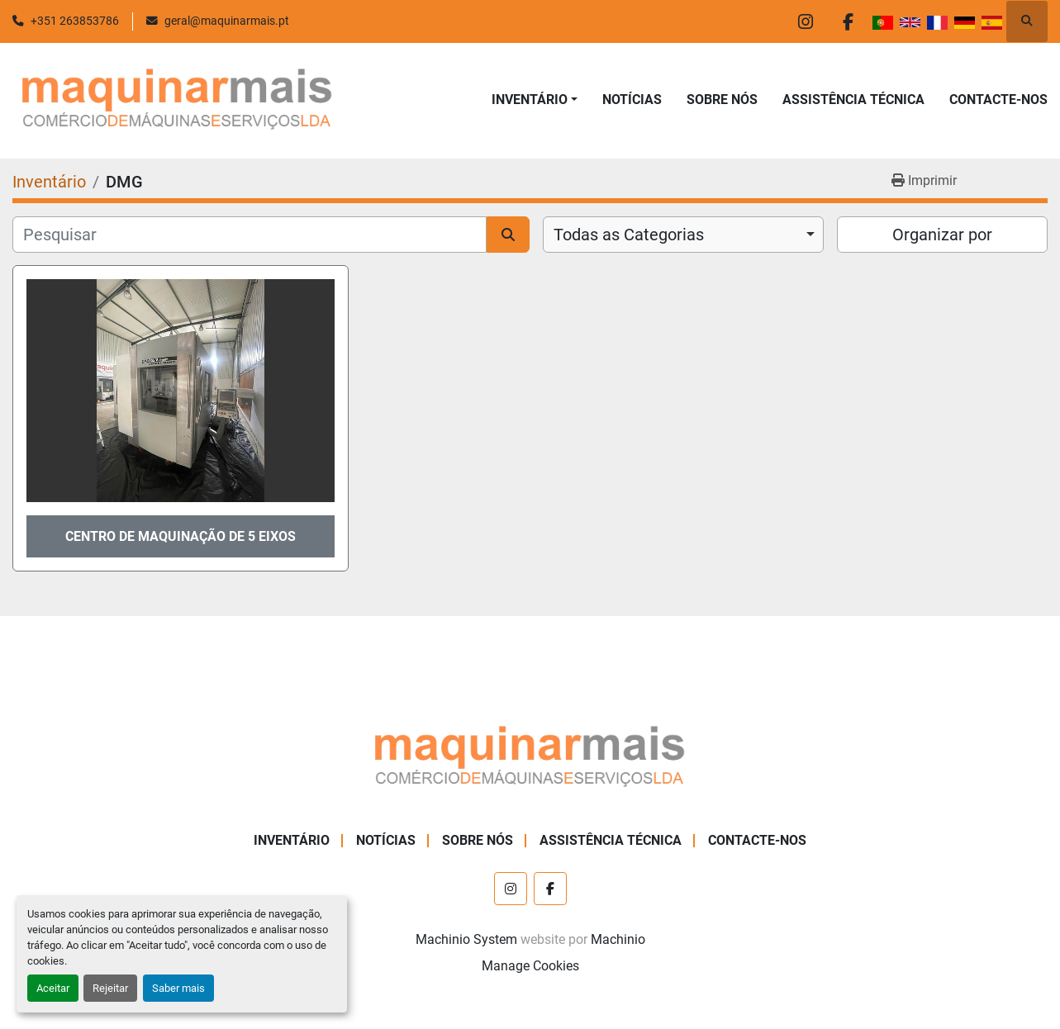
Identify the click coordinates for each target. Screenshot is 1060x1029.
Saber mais (178, 988)
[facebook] (847, 21)
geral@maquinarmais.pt (226, 20)
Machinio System (466, 939)
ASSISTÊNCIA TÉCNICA (853, 99)
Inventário (530, 99)
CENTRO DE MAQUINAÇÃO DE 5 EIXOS (180, 536)
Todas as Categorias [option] (629, 234)
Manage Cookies (530, 966)
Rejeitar (110, 988)
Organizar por (942, 234)
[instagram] (805, 21)
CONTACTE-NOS (998, 99)
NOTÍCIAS (632, 99)
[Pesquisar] (249, 234)
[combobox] (684, 234)
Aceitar (52, 988)
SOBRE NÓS (722, 99)
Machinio (618, 939)
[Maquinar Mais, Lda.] (530, 757)
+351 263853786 (75, 20)
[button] (535, 100)
